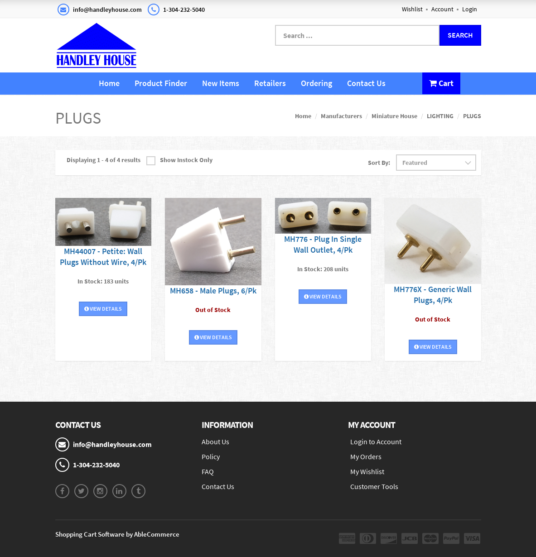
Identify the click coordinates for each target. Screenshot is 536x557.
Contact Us (366, 83)
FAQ (208, 471)
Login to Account (375, 441)
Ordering (316, 83)
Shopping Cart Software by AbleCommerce (117, 534)
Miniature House (394, 116)
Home (109, 83)
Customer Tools (374, 486)
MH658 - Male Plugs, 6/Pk (213, 290)
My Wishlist (367, 471)
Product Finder (161, 83)
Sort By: (379, 162)
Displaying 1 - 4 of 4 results (103, 160)
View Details (103, 308)
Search (460, 34)
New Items (220, 83)
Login (469, 9)
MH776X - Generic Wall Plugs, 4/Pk (433, 294)
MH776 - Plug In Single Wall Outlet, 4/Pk (323, 244)
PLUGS (472, 116)
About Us (215, 441)
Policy (211, 456)
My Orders (365, 456)
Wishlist (412, 9)
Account (442, 9)
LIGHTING (440, 116)
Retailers (270, 83)
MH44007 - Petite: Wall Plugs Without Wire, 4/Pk (103, 256)
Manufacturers (341, 116)
